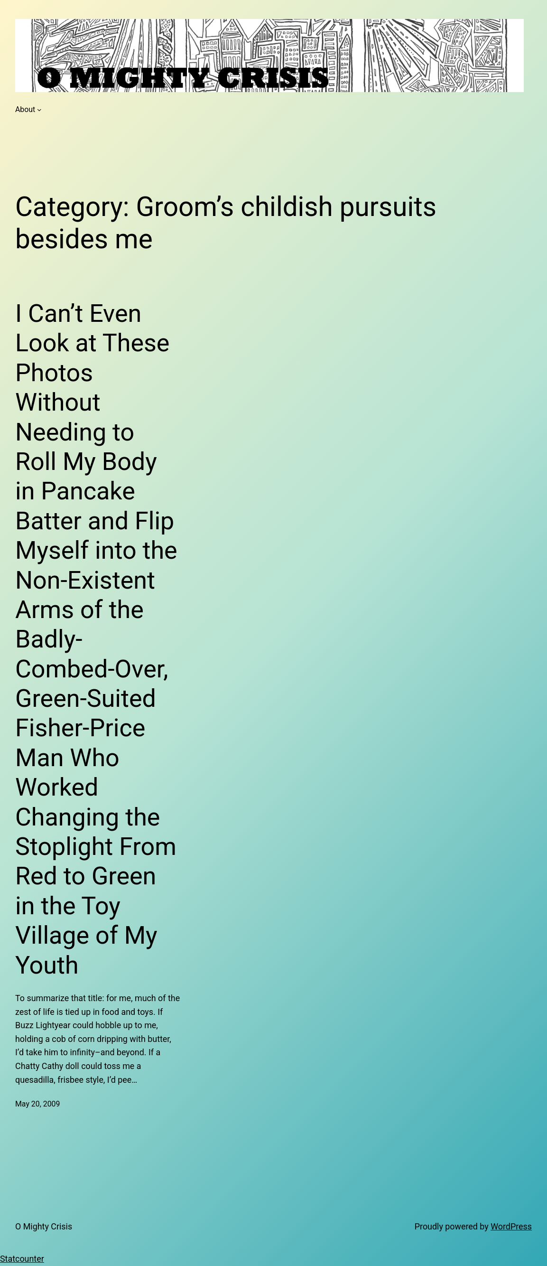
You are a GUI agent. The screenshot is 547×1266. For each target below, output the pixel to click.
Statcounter (22, 1259)
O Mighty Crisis (43, 1226)
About (25, 109)
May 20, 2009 (37, 1103)
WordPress (511, 1226)
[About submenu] (39, 109)
